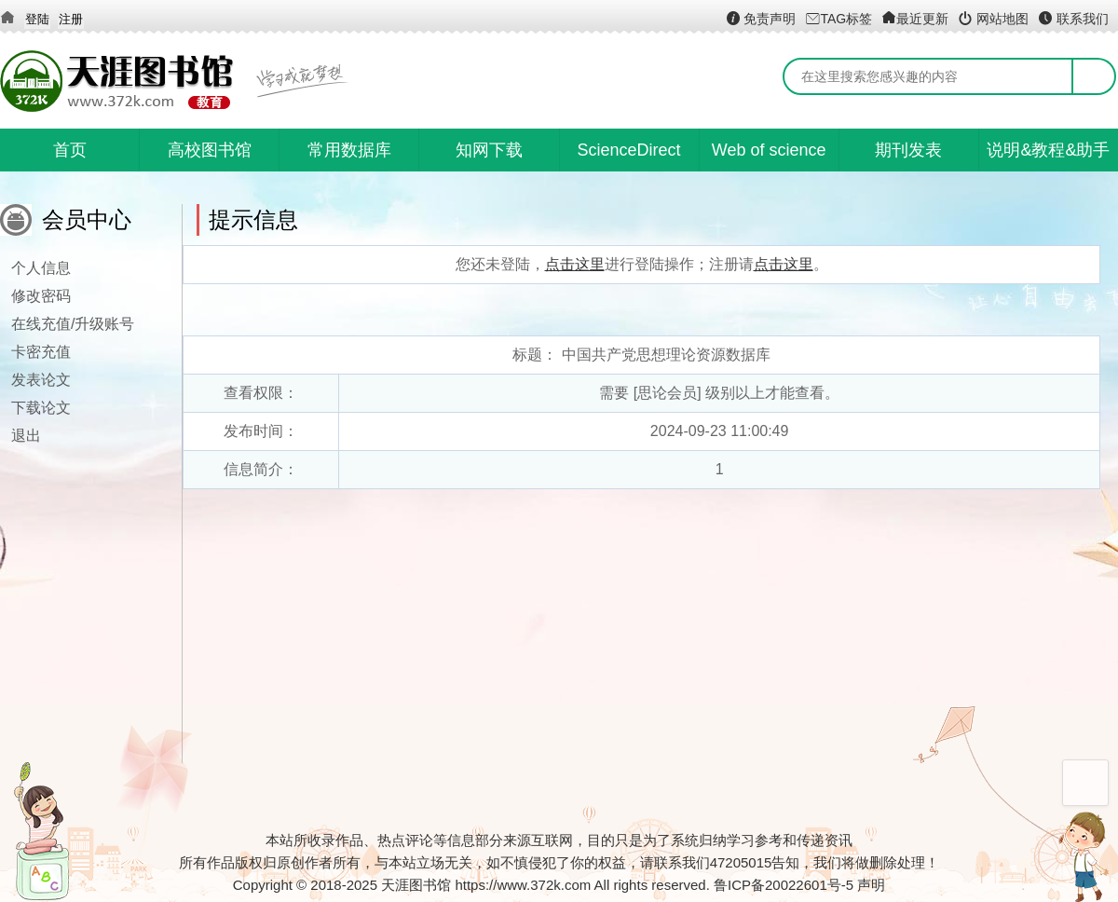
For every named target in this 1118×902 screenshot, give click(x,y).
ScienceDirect (629, 150)
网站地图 (993, 18)
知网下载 (489, 150)
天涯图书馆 (416, 885)
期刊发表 (908, 150)
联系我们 (1073, 18)
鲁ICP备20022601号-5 (783, 885)
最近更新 (914, 18)
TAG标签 (838, 18)
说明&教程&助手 (1048, 150)
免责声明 (761, 18)
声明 (871, 885)
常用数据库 (349, 150)
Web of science (769, 150)
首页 (70, 150)
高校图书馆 (210, 150)
